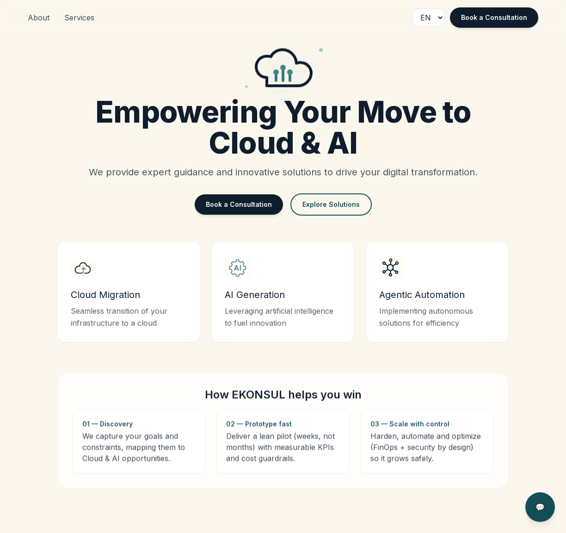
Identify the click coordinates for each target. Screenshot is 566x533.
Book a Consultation (494, 17)
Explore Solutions (331, 204)
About (38, 17)
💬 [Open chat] (540, 507)
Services (79, 17)
